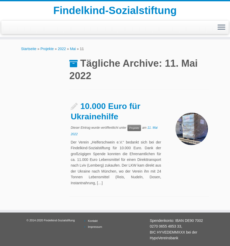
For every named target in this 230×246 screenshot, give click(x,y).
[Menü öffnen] (221, 27)
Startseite (28, 49)
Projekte (47, 49)
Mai (73, 49)
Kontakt (93, 220)
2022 (62, 49)
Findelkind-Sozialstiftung (115, 10)
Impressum (95, 226)
